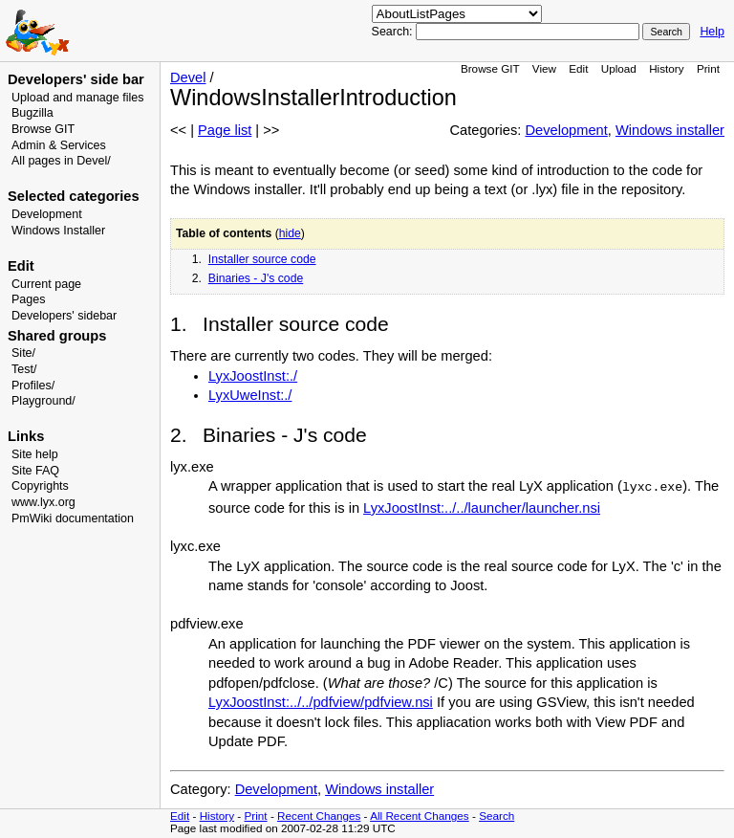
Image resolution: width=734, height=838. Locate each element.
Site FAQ (35, 470)
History (666, 68)
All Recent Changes (419, 815)
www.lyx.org (43, 502)
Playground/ (43, 401)
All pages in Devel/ (61, 160)
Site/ (23, 353)
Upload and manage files (77, 97)
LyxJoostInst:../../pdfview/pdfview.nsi (320, 702)
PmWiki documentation (72, 518)
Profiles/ (32, 385)
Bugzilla (32, 113)
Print (708, 68)
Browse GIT (43, 129)
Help (712, 31)
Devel (187, 77)
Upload (619, 68)
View (544, 68)
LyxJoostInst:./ (252, 376)
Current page (46, 284)
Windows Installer (58, 230)
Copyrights (40, 486)
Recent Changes (318, 815)
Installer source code (262, 259)
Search (496, 815)
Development (46, 214)
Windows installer (669, 130)
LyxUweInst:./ (249, 395)
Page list (224, 130)
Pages (28, 299)
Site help (34, 454)
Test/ (23, 369)
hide (290, 233)
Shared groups (57, 335)
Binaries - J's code (255, 278)
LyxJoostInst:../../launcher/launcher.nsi (481, 508)
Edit (578, 68)
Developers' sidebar (64, 315)
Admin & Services (58, 145)
